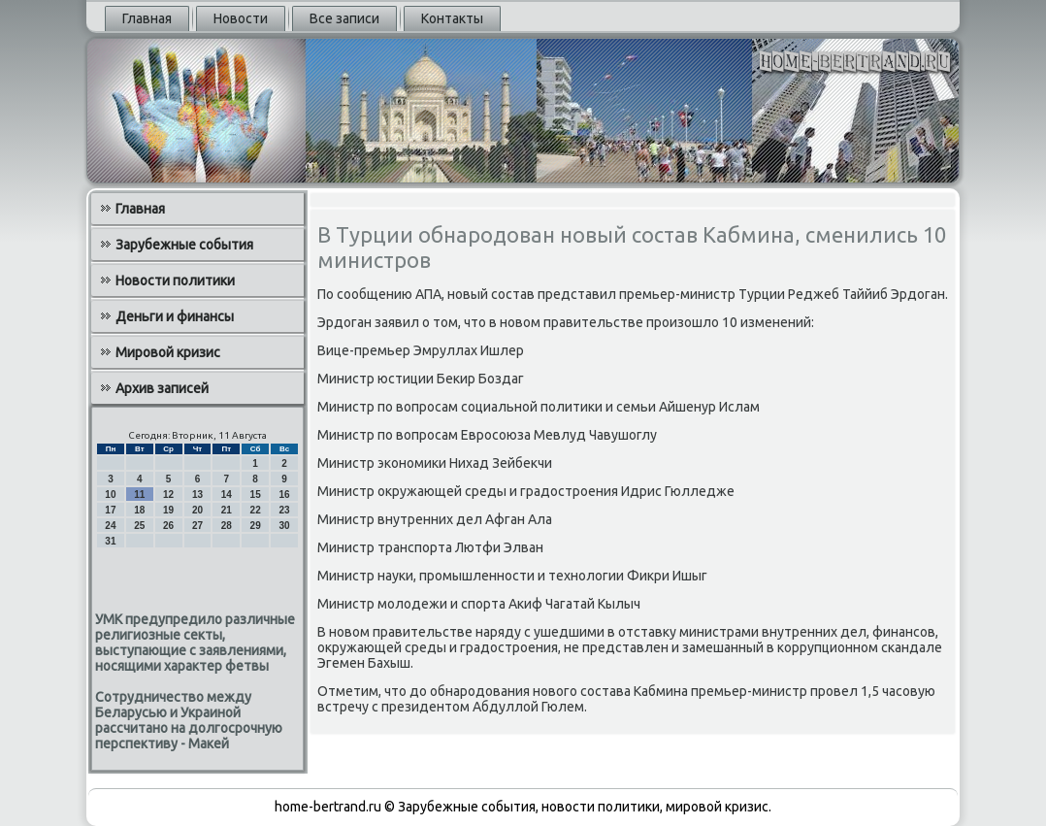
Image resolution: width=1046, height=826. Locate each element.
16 (283, 494)
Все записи (344, 18)
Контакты (452, 18)
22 (255, 510)
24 (110, 525)
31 (110, 541)
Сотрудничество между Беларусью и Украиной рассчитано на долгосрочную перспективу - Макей (188, 720)
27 (197, 525)
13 (197, 494)
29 (255, 525)
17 (110, 510)
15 (255, 494)
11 (139, 494)
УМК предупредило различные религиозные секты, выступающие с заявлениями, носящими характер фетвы (195, 642)
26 (168, 525)
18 (139, 510)
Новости (240, 18)
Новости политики (175, 280)
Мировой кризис (167, 352)
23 (283, 510)
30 (283, 525)
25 (139, 525)
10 (110, 494)
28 (226, 525)
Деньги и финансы (174, 316)
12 (168, 494)
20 (197, 510)
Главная (147, 18)
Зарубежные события (184, 244)
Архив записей (162, 388)
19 (168, 510)
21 (226, 510)
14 (226, 494)
